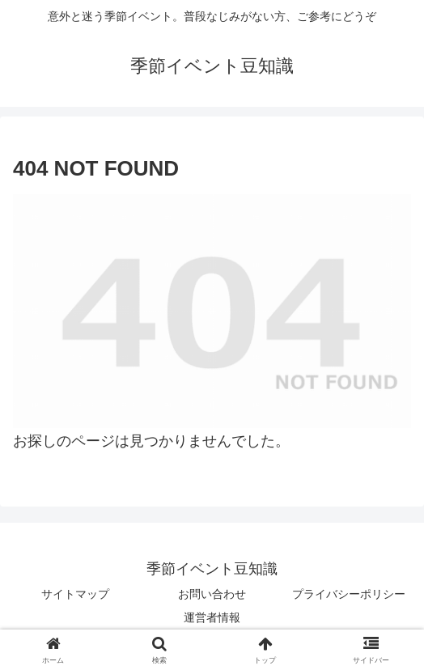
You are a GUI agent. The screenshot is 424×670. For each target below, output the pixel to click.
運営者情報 (212, 617)
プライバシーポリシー (348, 593)
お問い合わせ (212, 593)
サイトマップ (75, 593)
